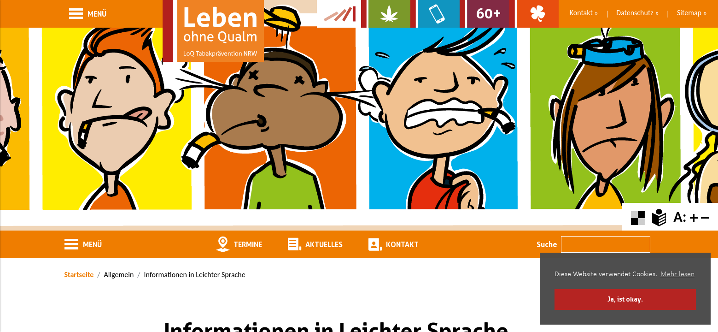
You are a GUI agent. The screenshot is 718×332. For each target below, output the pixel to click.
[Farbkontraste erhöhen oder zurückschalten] (638, 217)
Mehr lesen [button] (677, 274)
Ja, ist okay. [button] (625, 299)
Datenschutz (634, 12)
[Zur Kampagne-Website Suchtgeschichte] (339, 14)
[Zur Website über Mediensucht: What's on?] (435, 14)
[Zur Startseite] (213, 31)
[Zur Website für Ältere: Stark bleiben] (484, 14)
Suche (547, 244)
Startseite (79, 274)
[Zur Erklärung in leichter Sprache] (659, 217)
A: (679, 217)
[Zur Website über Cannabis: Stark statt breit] (385, 14)
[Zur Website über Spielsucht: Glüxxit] (534, 14)
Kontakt (581, 12)
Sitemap (689, 12)
